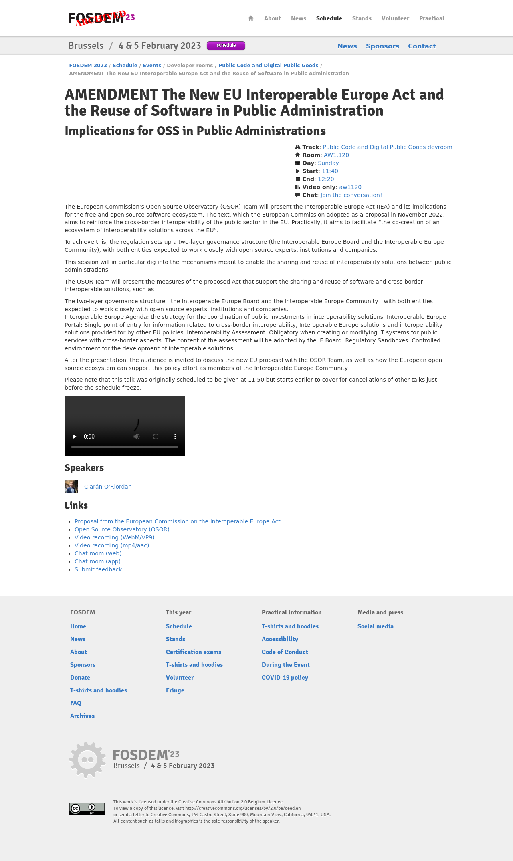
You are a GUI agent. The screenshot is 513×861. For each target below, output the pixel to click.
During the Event (286, 665)
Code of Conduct (285, 652)
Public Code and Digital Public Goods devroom (387, 147)
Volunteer (395, 18)
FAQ (75, 703)
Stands (362, 18)
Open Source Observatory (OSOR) (122, 529)
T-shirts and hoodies (98, 690)
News (298, 18)
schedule (226, 45)
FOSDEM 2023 (88, 65)
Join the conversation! (351, 195)
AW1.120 (336, 155)
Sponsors (382, 46)
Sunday (328, 163)
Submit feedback (98, 569)
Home (251, 18)
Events (152, 65)
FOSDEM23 (102, 18)
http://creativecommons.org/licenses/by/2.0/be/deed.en (243, 808)
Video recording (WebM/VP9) (115, 537)
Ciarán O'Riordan (108, 486)
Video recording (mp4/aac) (112, 545)
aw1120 (350, 187)
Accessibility (280, 639)
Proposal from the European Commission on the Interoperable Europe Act (178, 521)
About (272, 18)
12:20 (326, 179)
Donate (80, 678)
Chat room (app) (98, 561)
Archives (82, 716)
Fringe (175, 690)
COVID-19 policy (285, 678)
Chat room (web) (98, 553)
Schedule (329, 18)
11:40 (330, 171)
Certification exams (193, 652)
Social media (375, 626)
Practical (431, 18)
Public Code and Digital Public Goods (268, 65)
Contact (422, 46)
